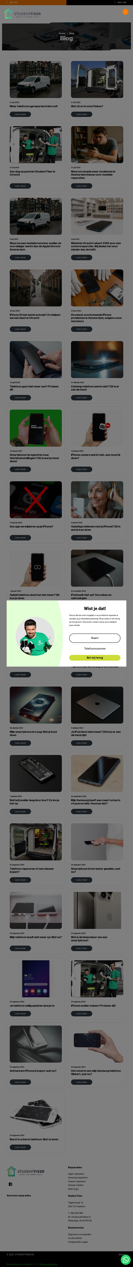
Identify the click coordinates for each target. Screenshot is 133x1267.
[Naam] (94, 638)
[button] (66, 12)
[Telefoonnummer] (94, 648)
